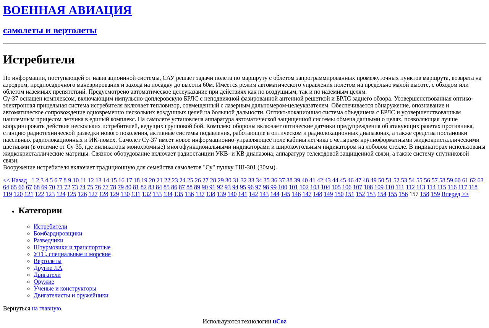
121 (28, 194)
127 (92, 194)
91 (212, 187)
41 (312, 180)
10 (76, 180)
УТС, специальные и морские (72, 254)
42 (320, 180)
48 (366, 180)
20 (152, 180)
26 (198, 180)
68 (37, 187)
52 (396, 180)
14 (106, 180)
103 (314, 187)
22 (167, 180)
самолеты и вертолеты (50, 30)
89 (197, 187)
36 (274, 180)
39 (297, 180)
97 (258, 187)
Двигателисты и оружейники (71, 295)
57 (435, 180)
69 (44, 187)
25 (190, 180)
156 (403, 194)
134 (167, 194)
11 (83, 180)
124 (60, 194)
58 (442, 180)
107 (357, 187)
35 (267, 180)
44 (335, 180)
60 (458, 180)
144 (274, 194)
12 (91, 180)
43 (328, 180)
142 (253, 194)
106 (346, 187)
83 (151, 187)
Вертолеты (48, 261)
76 (98, 187)
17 (129, 180)
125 (71, 194)
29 (221, 180)
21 (160, 180)
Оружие (44, 281)
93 (228, 187)
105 (336, 187)
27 (205, 180)
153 (371, 194)
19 (144, 180)
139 (221, 194)
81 (136, 187)
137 (199, 194)
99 (273, 187)
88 (189, 187)
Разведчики (48, 240)
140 (231, 194)
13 (99, 180)
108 (368, 187)
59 (450, 180)
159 (435, 194)
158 (424, 194)
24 (183, 180)
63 (481, 180)
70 (52, 187)
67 (29, 187)
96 (251, 187)
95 (243, 187)
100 (282, 187)
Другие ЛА (48, 268)
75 (90, 187)
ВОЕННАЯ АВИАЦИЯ (67, 10)
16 (121, 180)
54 (412, 180)
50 (381, 180)
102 (304, 187)
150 (338, 194)
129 (114, 194)
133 (157, 194)
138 (210, 194)
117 (462, 187)
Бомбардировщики (58, 233)
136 (189, 194)
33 (251, 180)
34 (259, 180)
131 (135, 194)
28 (213, 180)
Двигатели (47, 274)
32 (244, 180)
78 (113, 187)
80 (128, 187)
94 (235, 187)
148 (317, 194)
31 (236, 180)
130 (125, 194)
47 (358, 180)
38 (290, 180)
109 (379, 187)
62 (473, 180)
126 (82, 194)
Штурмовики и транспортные (72, 247)
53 (404, 180)
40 (305, 180)
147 (306, 194)
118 (473, 187)
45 (343, 180)
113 (420, 187)
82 (144, 187)
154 (381, 194)
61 (465, 180)
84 (159, 187)
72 (67, 187)
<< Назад (15, 180)
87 (182, 187)
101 (293, 187)
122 (39, 194)
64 (6, 187)
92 (220, 187)
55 (419, 180)
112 (410, 187)
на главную (46, 308)
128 (103, 194)
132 (146, 194)
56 (427, 180)
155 (392, 194)
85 (167, 187)
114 (431, 187)
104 (325, 187)
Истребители (50, 226)
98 (266, 187)
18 (137, 180)
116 (452, 187)
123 (50, 194)
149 (328, 194)
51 (389, 180)
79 (121, 187)
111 (399, 187)
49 (374, 180)
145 (285, 194)
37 (282, 180)
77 (105, 187)
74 (82, 187)
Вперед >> (454, 194)
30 (228, 180)
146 (296, 194)
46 (351, 180)
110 (389, 187)
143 (264, 194)
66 (21, 187)
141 (242, 194)
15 (114, 180)
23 (175, 180)
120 (18, 194)
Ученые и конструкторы (65, 288)
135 (178, 194)
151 (349, 194)
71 (60, 187)
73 (75, 187)
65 (14, 187)
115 (441, 187)
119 (7, 194)
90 (205, 187)
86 (174, 187)
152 (360, 194)
